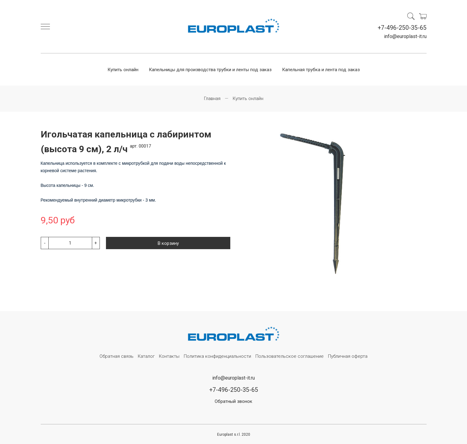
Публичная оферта (347, 356)
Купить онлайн (122, 69)
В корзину (168, 243)
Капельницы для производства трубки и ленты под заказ (210, 69)
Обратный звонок (233, 401)
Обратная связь (117, 356)
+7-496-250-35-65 (402, 27)
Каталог (146, 356)
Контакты (169, 356)
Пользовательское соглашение (289, 356)
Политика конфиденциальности (217, 356)
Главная (212, 98)
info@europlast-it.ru (405, 36)
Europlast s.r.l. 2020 (233, 434)
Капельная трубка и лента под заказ (321, 69)
